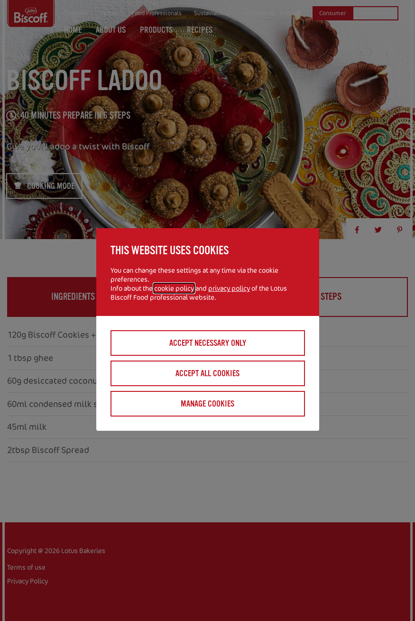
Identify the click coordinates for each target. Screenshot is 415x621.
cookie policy (174, 288)
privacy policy (229, 288)
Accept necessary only (207, 343)
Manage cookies (207, 403)
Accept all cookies (207, 373)
